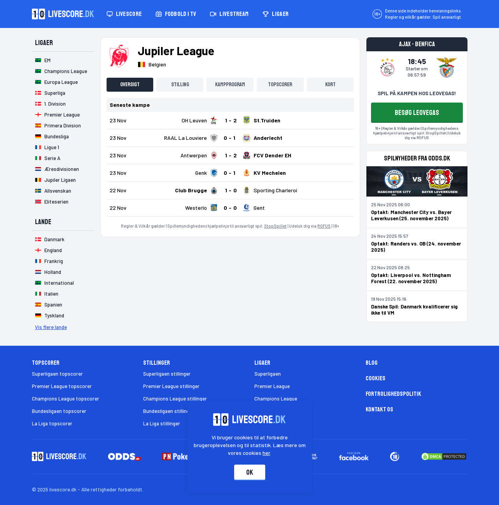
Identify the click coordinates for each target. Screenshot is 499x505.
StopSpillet (275, 225)
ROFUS (324, 225)
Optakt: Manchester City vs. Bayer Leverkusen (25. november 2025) (411, 215)
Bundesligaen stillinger (168, 411)
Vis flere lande (51, 327)
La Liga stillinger (161, 423)
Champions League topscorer (65, 398)
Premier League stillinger (171, 386)
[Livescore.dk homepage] (63, 14)
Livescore (124, 14)
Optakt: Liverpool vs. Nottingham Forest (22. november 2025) (411, 278)
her (266, 452)
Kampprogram (230, 84)
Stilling (180, 84)
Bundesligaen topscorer (59, 411)
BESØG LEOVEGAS (417, 112)
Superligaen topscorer (57, 374)
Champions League (275, 398)
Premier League (272, 386)
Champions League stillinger (175, 398)
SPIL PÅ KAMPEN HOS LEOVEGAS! (417, 93)
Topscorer (280, 84)
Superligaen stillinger (167, 374)
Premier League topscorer (62, 386)
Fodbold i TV (176, 14)
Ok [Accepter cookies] (249, 472)
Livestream (229, 14)
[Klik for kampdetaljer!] (230, 120)
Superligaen (267, 374)
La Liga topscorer (52, 423)
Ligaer (276, 14)
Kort (330, 84)
